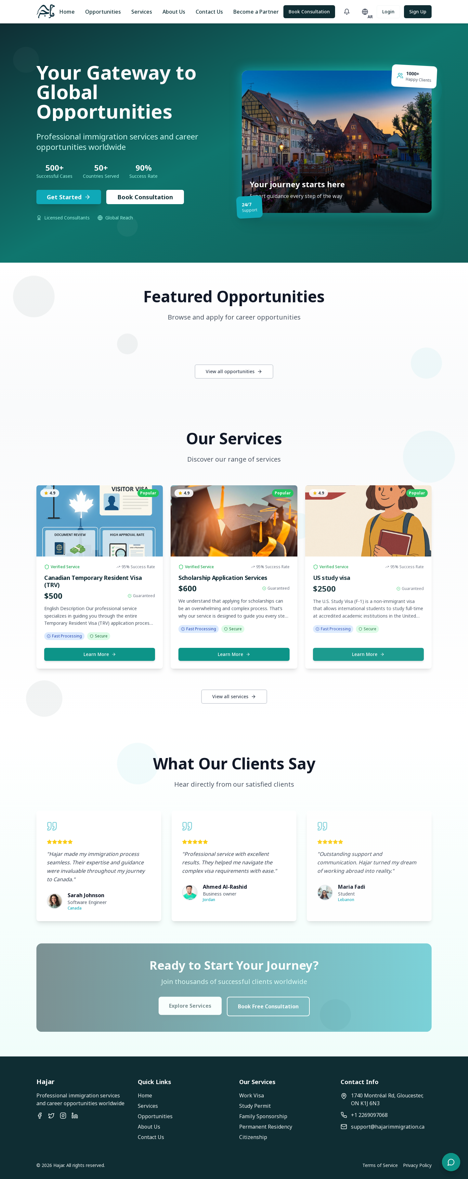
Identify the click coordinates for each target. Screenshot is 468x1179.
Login (388, 11)
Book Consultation (309, 11)
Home (67, 11)
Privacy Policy (417, 1165)
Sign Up (417, 11)
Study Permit (255, 1105)
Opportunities (103, 11)
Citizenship (253, 1137)
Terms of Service (380, 1165)
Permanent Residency (265, 1126)
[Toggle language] (364, 11)
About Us (173, 11)
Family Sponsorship (263, 1116)
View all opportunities (234, 371)
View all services (234, 696)
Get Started (69, 197)
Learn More (100, 654)
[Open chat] (451, 1162)
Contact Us (209, 11)
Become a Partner (256, 11)
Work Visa (251, 1095)
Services (141, 11)
